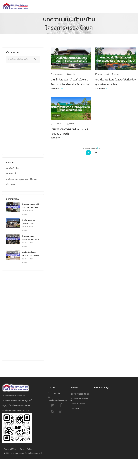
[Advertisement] (23, 110)
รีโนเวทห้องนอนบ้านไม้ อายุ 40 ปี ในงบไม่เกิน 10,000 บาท (30, 207)
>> (95, 152)
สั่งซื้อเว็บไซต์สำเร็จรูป (80, 398)
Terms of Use (10, 449)
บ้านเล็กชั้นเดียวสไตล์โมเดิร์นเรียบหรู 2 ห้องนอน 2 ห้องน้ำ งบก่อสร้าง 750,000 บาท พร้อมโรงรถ (70, 84)
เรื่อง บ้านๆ (12, 204)
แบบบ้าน (56, 66)
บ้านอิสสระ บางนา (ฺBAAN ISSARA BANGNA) (29, 223)
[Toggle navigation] (134, 6)
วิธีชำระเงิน (75, 408)
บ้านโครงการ (13, 220)
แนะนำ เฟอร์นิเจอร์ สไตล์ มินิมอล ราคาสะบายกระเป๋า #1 (30, 256)
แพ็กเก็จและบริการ (78, 403)
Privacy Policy (26, 449)
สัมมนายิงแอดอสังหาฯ (80, 394)
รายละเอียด (57, 88)
